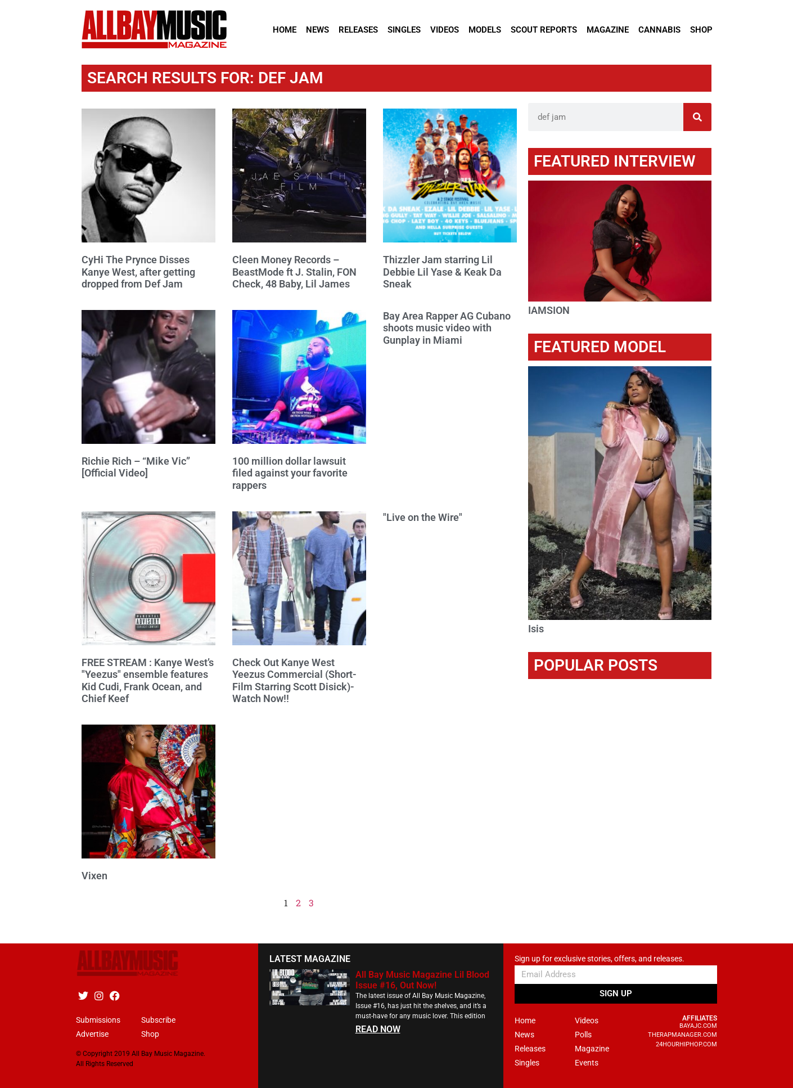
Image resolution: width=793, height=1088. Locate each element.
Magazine (608, 30)
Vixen (94, 876)
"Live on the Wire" (422, 517)
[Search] (697, 117)
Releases (358, 30)
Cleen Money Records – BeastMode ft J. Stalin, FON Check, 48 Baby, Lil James (294, 272)
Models (484, 30)
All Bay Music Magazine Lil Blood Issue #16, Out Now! (422, 980)
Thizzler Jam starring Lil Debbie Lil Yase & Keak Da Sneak (442, 272)
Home (284, 30)
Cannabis (659, 30)
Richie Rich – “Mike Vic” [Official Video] (136, 467)
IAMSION (549, 310)
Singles (404, 30)
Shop (701, 30)
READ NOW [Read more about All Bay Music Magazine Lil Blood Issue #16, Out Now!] (377, 1029)
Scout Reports (544, 30)
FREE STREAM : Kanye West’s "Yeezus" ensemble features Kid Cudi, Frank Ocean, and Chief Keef (148, 681)
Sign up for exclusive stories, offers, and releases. (599, 959)
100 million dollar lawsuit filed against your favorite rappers (290, 473)
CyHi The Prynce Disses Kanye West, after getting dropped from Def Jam (138, 272)
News (317, 30)
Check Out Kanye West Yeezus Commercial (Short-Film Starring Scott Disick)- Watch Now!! (294, 681)
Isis (536, 629)
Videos (444, 30)
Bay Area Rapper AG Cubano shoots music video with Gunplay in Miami (447, 328)
